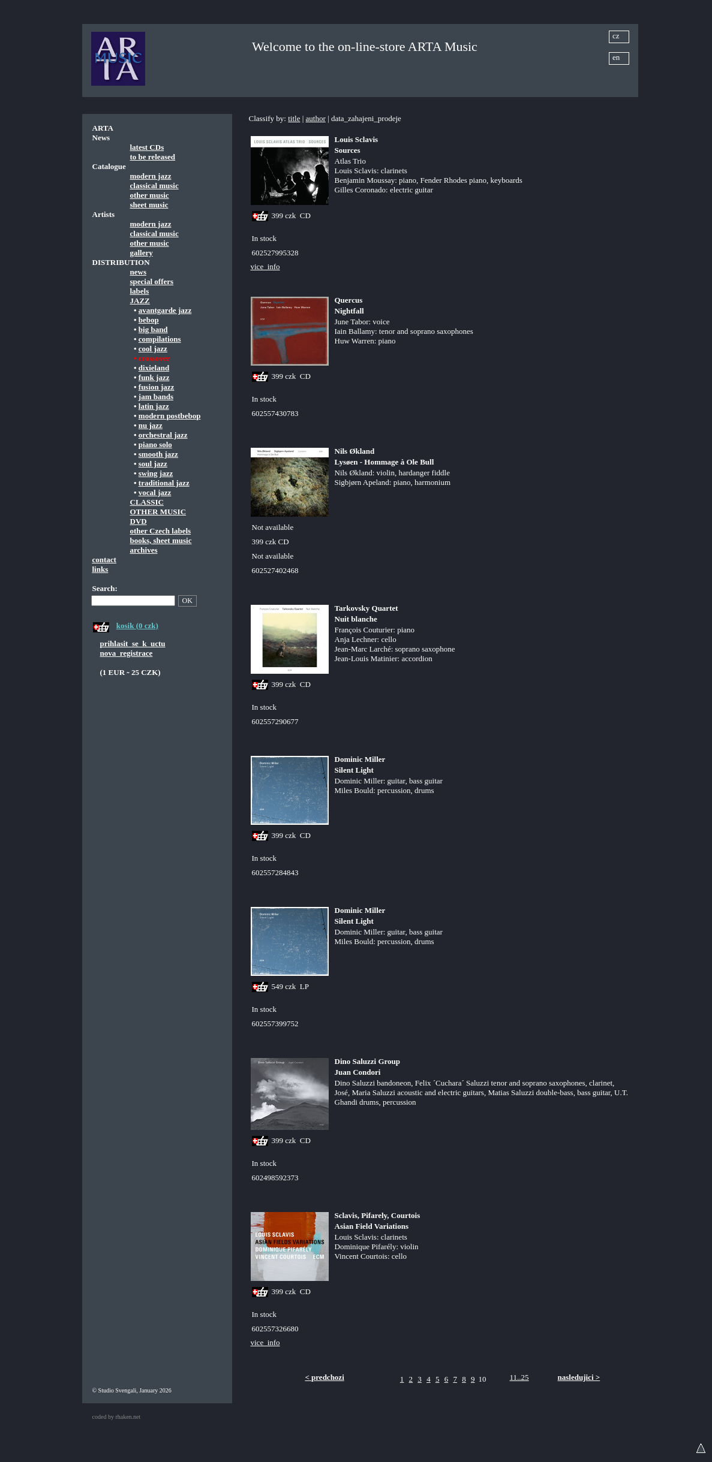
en (616, 57)
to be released (153, 156)
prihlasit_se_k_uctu (133, 643)
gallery (141, 252)
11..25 (519, 1377)
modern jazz (151, 175)
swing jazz (156, 473)
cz (616, 35)
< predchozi (324, 1377)
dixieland (154, 367)
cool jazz (153, 348)
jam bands (156, 396)
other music (149, 195)
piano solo (155, 444)
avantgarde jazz (165, 310)
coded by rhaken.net (116, 1416)
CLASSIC (147, 502)
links (100, 569)
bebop (149, 319)
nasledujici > (579, 1377)
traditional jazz (164, 482)
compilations (160, 338)
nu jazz (151, 425)
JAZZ (140, 300)
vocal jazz (155, 492)
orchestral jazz (163, 434)
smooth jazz (158, 454)
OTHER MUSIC (158, 511)
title (294, 118)
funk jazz (154, 377)
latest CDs (147, 147)
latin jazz (154, 406)
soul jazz (153, 463)
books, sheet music (161, 540)
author (316, 118)
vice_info (265, 266)
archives (144, 549)
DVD (138, 521)
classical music (154, 185)
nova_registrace (126, 653)
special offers (152, 281)
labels (139, 291)
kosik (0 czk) (137, 625)
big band (153, 329)
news (138, 271)
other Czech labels (160, 530)
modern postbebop (170, 415)
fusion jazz (157, 386)
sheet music (149, 204)
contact (104, 559)
